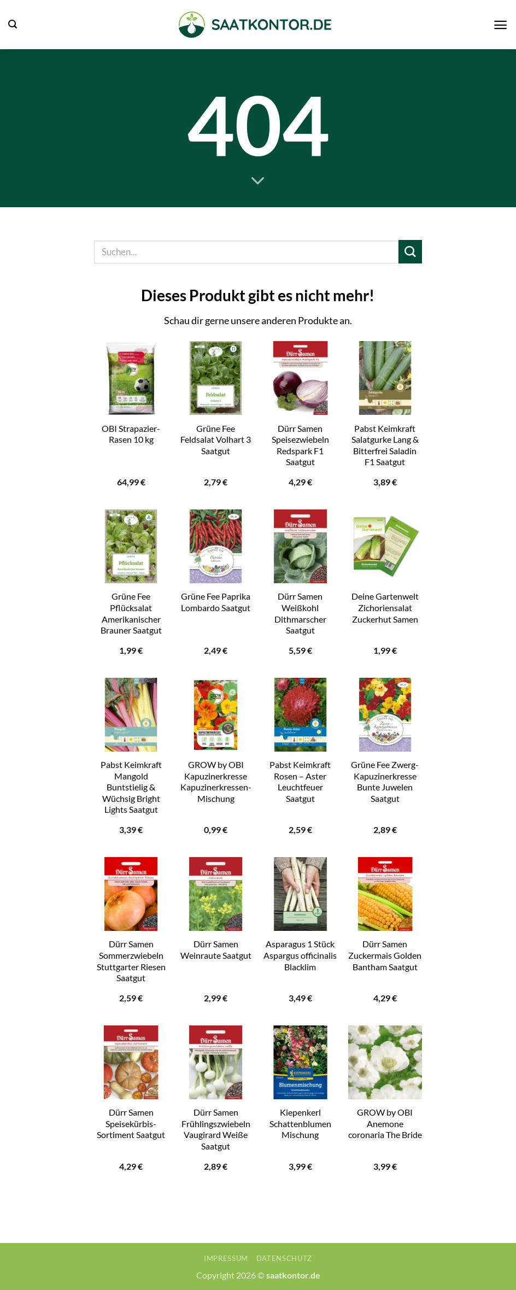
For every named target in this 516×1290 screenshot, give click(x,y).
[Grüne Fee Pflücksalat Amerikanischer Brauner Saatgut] (131, 546)
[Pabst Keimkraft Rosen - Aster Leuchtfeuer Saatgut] (300, 715)
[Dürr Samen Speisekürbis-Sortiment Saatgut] (131, 1062)
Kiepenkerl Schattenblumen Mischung (300, 1123)
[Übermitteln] (410, 251)
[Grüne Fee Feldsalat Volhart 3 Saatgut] (216, 378)
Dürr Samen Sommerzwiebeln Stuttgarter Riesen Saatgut (131, 961)
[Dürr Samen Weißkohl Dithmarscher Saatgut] (300, 546)
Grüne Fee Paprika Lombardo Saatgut (215, 602)
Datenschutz (284, 1258)
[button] (12, 24)
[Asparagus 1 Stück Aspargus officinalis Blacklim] (300, 894)
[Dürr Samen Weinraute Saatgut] (216, 894)
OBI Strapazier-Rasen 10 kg (131, 434)
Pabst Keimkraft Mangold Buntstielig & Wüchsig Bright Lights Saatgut (131, 786)
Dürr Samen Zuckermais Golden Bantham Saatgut (384, 955)
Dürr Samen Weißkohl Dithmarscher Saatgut (300, 613)
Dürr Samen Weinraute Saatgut (215, 949)
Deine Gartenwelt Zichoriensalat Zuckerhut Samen (385, 607)
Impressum (226, 1258)
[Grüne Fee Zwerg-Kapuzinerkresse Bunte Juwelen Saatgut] (385, 715)
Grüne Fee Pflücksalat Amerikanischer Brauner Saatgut (131, 613)
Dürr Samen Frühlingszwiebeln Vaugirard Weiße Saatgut (215, 1129)
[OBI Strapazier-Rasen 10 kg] (131, 378)
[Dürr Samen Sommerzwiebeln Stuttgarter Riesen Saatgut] (131, 894)
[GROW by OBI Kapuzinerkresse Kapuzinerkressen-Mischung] (216, 715)
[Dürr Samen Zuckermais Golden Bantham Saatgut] (385, 894)
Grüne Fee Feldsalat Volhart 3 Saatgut (215, 439)
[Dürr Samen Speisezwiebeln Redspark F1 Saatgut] (300, 378)
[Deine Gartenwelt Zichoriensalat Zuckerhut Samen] (385, 546)
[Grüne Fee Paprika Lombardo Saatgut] (216, 546)
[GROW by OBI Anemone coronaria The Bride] (385, 1062)
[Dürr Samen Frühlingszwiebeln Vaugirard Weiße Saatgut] (216, 1062)
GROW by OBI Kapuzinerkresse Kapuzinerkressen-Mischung (215, 781)
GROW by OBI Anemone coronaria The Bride (385, 1123)
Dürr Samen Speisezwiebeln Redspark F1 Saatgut (300, 445)
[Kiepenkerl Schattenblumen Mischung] (300, 1062)
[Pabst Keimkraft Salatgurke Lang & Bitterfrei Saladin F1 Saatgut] (385, 378)
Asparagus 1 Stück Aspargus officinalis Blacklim (300, 955)
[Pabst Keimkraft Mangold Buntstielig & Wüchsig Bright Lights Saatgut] (131, 715)
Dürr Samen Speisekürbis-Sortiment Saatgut (131, 1123)
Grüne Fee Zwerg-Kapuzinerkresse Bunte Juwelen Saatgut (385, 781)
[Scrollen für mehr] (258, 181)
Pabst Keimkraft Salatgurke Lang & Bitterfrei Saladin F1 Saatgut (385, 445)
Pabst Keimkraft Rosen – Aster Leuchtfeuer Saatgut (300, 781)
